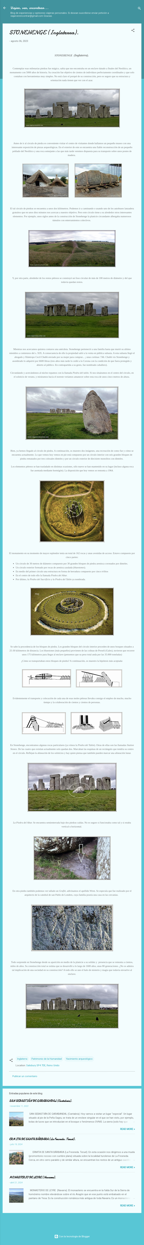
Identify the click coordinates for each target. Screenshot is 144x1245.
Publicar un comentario (24, 1076)
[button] (133, 30)
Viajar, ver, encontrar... (29, 8)
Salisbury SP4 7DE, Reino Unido (42, 1065)
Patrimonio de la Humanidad (47, 1058)
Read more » (127, 1129)
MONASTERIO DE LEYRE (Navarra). (32, 1177)
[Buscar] (139, 9)
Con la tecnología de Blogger (72, 1236)
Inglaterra (22, 1058)
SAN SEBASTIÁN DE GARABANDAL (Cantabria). (40, 1101)
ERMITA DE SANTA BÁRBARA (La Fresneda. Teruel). (42, 1139)
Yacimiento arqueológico (79, 1058)
